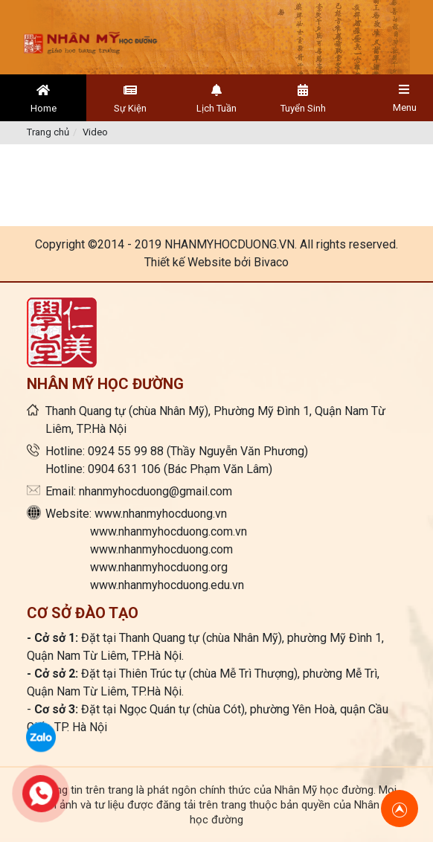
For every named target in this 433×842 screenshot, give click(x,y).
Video (95, 132)
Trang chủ (48, 132)
